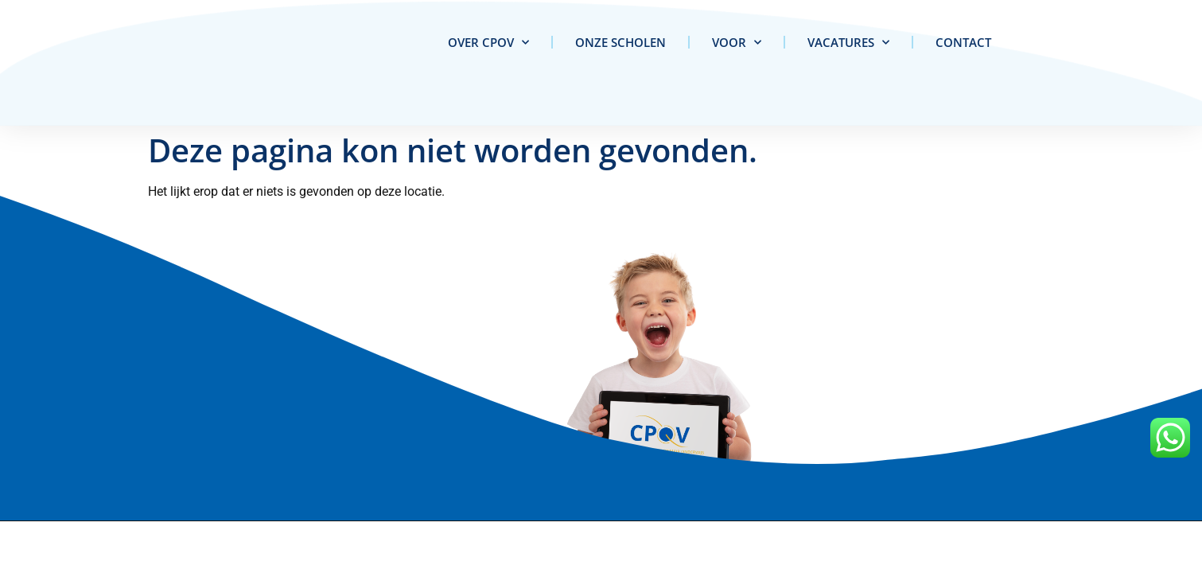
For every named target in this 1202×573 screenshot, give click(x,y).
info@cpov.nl (245, 449)
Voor (736, 42)
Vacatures (848, 42)
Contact (963, 42)
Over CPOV (488, 42)
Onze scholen (620, 42)
